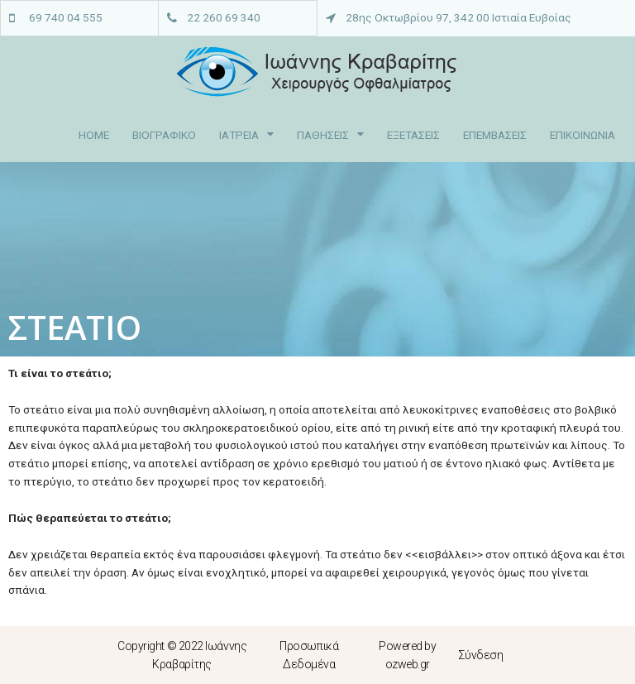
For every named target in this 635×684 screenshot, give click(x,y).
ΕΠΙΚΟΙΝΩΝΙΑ (582, 134)
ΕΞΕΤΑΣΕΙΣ (413, 134)
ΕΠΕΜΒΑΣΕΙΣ (495, 134)
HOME (94, 134)
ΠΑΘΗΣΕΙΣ (330, 135)
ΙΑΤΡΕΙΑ (246, 135)
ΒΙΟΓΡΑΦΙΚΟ (164, 134)
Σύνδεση (481, 655)
